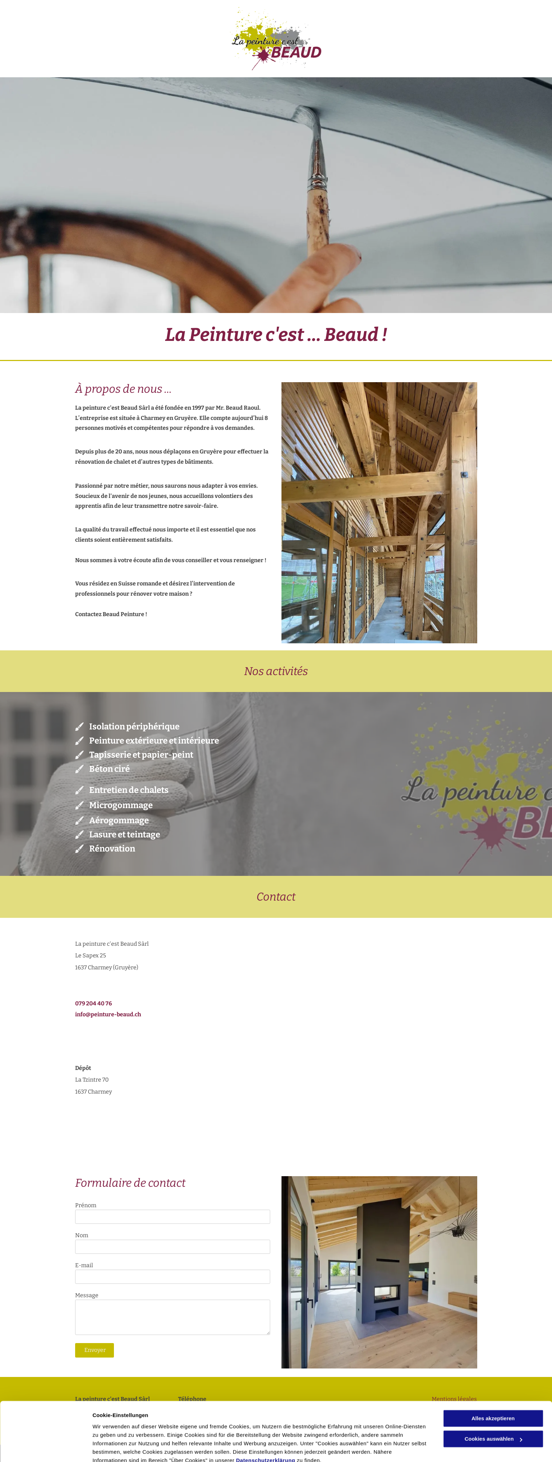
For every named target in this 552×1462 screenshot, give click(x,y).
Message (86, 1295)
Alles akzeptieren (493, 1387)
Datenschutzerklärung (265, 1429)
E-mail (84, 1265)
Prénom (85, 1205)
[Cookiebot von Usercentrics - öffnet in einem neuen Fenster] (46, 1448)
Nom (81, 1235)
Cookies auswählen (117, 1448)
